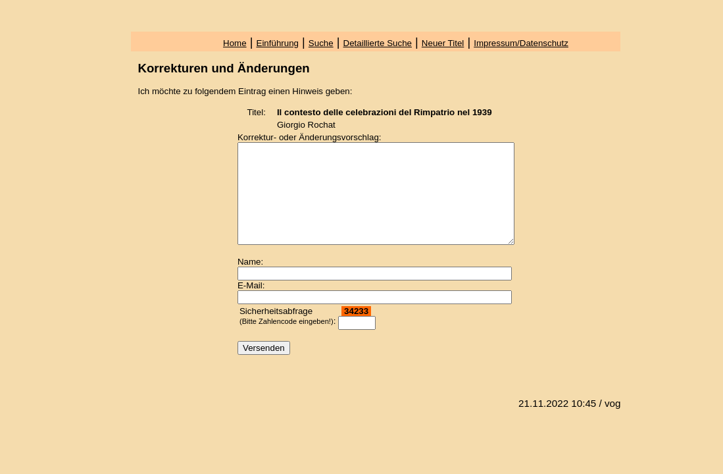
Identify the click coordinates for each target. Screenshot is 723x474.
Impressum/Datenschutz (521, 43)
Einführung (278, 43)
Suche (321, 43)
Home (235, 43)
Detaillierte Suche (377, 43)
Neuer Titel (443, 43)
